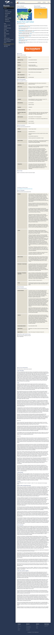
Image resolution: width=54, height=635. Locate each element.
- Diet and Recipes (7, 13)
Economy (5, 29)
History (5, 32)
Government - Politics (7, 25)
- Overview (6, 10)
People (5, 23)
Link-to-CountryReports (7, 41)
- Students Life (7, 19)
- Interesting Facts (7, 21)
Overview (5, 8)
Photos (5, 35)
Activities (44, 2)
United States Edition (7, 45)
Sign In (49, 2)
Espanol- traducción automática (8, 39)
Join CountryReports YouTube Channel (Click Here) (24, 188)
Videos (5, 36)
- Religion (6, 16)
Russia (6, 5)
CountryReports (25, 2)
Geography (5, 26)
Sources (5, 42)
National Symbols (6, 33)
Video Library (6, 46)
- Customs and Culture (8, 11)
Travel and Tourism (7, 38)
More (29, 26)
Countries (39, 2)
